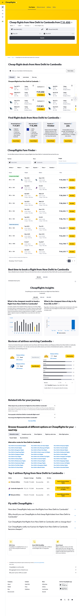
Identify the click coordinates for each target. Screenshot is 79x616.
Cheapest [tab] (12, 77)
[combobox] (28, 25)
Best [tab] (19, 77)
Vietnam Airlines (20, 355)
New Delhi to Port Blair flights (16, 465)
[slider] (77, 163)
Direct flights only (39, 25)
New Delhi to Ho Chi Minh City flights (40, 456)
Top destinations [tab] (24, 437)
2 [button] (72, 261)
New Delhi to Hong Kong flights (16, 452)
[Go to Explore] (3, 16)
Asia (13, 57)
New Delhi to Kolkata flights (61, 465)
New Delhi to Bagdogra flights (61, 460)
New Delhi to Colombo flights (38, 458)
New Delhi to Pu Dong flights (16, 467)
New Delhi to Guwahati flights (61, 467)
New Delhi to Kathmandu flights (62, 452)
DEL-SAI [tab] (39, 277)
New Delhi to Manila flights (38, 467)
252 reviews (19, 359)
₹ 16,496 (65, 22)
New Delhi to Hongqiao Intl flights (62, 456)
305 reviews (19, 368)
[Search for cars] (3, 13)
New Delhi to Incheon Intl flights (62, 463)
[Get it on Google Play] (63, 586)
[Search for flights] (3, 7)
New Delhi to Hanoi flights (60, 458)
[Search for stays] (3, 10)
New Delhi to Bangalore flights (16, 450)
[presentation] (71, 22)
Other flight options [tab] (64, 434)
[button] (2, 2)
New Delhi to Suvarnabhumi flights (17, 445)
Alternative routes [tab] (14, 434)
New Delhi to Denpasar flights (61, 445)
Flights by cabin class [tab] (50, 434)
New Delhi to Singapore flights (16, 454)
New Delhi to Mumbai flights (61, 450)
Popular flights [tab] (13, 437)
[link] (16, 140)
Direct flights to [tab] (38, 434)
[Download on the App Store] (63, 590)
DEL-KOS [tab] (45, 277)
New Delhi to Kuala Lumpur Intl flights (40, 452)
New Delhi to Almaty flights (15, 458)
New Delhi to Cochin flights (60, 454)
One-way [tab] (34, 77)
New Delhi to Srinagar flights (38, 463)
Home (9, 57)
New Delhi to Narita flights (15, 447)
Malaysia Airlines (20, 363)
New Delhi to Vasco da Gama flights (40, 445)
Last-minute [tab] (26, 77)
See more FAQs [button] (32, 420)
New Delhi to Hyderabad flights (16, 463)
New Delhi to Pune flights (15, 456)
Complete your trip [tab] (26, 434)
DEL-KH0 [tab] (35, 297)
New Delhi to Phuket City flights (39, 450)
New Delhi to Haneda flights (61, 447)
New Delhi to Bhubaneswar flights (17, 460)
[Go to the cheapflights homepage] (11, 2)
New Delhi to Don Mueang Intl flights (40, 447)
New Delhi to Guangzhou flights (39, 465)
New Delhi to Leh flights (37, 454)
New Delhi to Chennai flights (38, 460)
